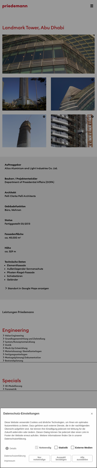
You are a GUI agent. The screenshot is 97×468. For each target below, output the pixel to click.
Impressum (9, 461)
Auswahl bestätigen (61, 458)
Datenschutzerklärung (14, 456)
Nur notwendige (39, 458)
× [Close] (92, 413)
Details (13, 448)
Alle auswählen (82, 458)
